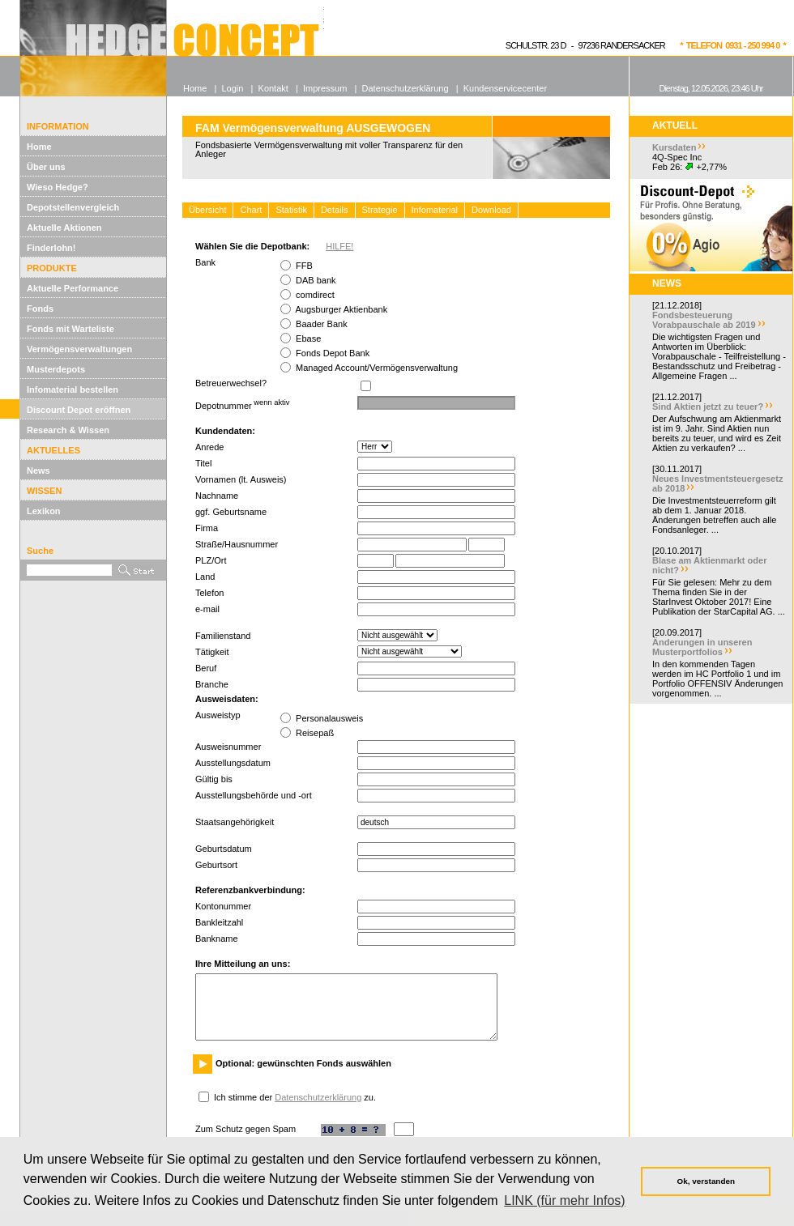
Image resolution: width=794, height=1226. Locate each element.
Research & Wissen (68, 430)
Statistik (291, 210)
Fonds (40, 308)
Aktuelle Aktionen (64, 227)
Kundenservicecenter (505, 88)
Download (491, 210)
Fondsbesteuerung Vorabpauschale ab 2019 (704, 320)
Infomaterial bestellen (72, 389)
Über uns (46, 167)
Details (334, 210)
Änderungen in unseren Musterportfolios (702, 647)
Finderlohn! (51, 248)
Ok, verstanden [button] (706, 1181)
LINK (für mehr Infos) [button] (564, 1200)
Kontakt (273, 88)
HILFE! (339, 246)
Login (232, 88)
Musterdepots (56, 369)
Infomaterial (435, 210)
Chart (251, 210)
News (38, 470)
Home (39, 146)
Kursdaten (674, 147)
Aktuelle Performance (72, 288)
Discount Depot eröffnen (78, 410)
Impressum (325, 88)
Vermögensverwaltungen (79, 349)
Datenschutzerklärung (318, 1097)
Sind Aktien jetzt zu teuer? (707, 406)
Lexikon (44, 511)
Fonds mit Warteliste (70, 329)
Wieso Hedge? (57, 187)
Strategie (380, 210)
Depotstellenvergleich (73, 207)
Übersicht (207, 210)
